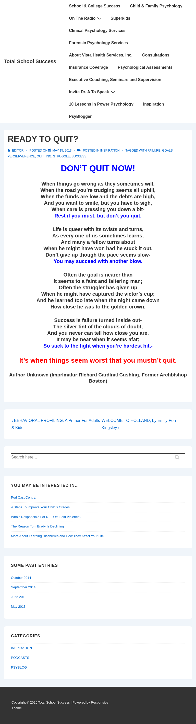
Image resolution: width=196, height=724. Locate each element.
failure (154, 150)
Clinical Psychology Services (97, 30)
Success (79, 156)
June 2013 (19, 597)
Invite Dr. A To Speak (92, 91)
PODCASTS (20, 658)
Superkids (120, 18)
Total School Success (30, 61)
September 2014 (23, 587)
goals (167, 150)
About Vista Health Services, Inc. (100, 55)
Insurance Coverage (88, 67)
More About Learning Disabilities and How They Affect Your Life (57, 536)
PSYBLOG (19, 667)
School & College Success (94, 6)
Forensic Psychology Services (98, 43)
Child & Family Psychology (156, 6)
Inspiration (153, 104)
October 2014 (21, 578)
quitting (44, 156)
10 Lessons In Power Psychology (101, 104)
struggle (61, 156)
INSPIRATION (110, 150)
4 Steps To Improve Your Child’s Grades (40, 507)
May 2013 (18, 606)
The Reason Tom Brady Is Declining (37, 526)
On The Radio (86, 18)
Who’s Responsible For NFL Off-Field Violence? (46, 517)
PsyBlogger (80, 116)
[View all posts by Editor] (16, 150)
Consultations (155, 55)
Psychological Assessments (145, 67)
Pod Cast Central (23, 497)
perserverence (21, 156)
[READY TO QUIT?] (61, 150)
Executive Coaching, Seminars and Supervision (115, 79)
